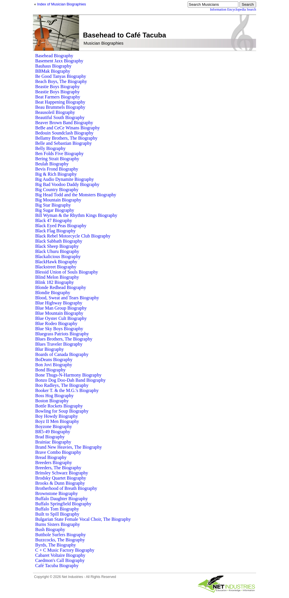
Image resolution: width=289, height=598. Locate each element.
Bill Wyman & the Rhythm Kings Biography (76, 215)
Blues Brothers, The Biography (63, 338)
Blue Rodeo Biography (56, 323)
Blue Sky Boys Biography (59, 328)
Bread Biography (51, 457)
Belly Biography (50, 148)
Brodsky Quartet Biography (60, 478)
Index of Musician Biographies (61, 4)
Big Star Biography (53, 205)
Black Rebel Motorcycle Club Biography (72, 235)
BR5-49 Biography (52, 431)
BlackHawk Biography (56, 261)
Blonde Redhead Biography (60, 287)
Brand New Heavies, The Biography (68, 447)
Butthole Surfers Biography (60, 534)
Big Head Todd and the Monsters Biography (75, 194)
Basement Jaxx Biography (59, 60)
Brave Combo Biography (58, 452)
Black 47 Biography (53, 220)
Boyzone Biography (53, 426)
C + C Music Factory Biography (64, 550)
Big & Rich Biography (56, 174)
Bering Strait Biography (57, 158)
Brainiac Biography (53, 441)
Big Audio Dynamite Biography (64, 179)
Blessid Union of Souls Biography (66, 272)
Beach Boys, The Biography (61, 81)
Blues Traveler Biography (58, 344)
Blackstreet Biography (55, 266)
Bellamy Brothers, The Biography (66, 138)
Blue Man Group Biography (61, 308)
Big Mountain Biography (58, 199)
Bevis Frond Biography (56, 169)
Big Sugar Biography (54, 210)
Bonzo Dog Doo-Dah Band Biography (70, 380)
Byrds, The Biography (55, 544)
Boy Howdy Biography (56, 416)
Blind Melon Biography (57, 277)
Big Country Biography (56, 189)
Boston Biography (52, 400)
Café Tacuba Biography (56, 565)
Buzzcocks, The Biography (60, 539)
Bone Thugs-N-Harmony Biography (68, 375)
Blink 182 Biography (54, 282)
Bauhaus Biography (53, 66)
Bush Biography (50, 529)
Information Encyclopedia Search (233, 9)
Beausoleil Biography (55, 112)
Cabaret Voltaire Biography (60, 555)
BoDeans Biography (53, 359)
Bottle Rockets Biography (59, 405)
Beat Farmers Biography (57, 96)
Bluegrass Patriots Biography (62, 333)
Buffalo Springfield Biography (63, 503)
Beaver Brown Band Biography (64, 122)
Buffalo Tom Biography (57, 508)
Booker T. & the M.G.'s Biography (67, 390)
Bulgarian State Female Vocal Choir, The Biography (83, 519)
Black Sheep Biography (57, 246)
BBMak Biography (52, 71)
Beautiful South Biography (59, 117)
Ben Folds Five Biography (59, 153)
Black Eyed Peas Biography (60, 225)
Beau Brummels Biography (60, 107)
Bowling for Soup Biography (61, 411)
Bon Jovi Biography (53, 364)
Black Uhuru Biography (57, 251)
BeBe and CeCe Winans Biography (67, 127)
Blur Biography (49, 349)
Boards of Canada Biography (61, 354)
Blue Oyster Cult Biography (61, 318)
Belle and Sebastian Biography (63, 143)
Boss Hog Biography (54, 395)
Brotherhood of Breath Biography (66, 488)
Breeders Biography (53, 462)
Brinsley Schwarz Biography (61, 472)
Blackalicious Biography (58, 256)
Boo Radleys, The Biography (61, 385)
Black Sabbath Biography (58, 241)
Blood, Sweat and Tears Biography (67, 297)
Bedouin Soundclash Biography (64, 132)
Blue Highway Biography (58, 302)
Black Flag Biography (55, 230)
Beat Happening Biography (60, 102)
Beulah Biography (52, 163)
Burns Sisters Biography (57, 524)
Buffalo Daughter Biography (61, 498)
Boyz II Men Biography (57, 421)
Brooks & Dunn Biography (60, 483)
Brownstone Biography (56, 493)
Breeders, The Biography (58, 467)
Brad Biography (50, 436)
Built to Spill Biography (57, 514)
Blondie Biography (52, 292)
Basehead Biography (54, 55)
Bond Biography (50, 369)
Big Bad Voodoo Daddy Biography (67, 184)
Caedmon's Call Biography (60, 560)
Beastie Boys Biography (57, 86)
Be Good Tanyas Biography (60, 76)
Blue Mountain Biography (59, 313)
